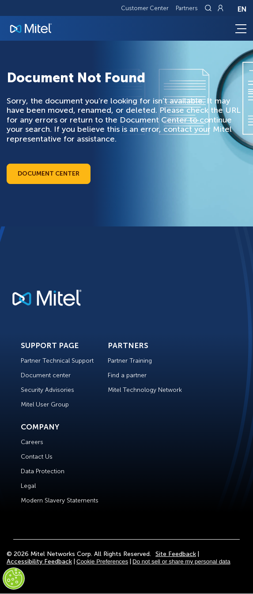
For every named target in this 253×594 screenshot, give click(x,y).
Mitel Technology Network (145, 390)
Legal (28, 486)
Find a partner (127, 375)
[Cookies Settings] (14, 578)
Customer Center (145, 8)
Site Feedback (175, 554)
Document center (46, 375)
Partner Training (130, 360)
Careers (32, 442)
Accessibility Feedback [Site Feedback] (39, 561)
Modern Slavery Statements (59, 500)
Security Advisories (47, 390)
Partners (187, 8)
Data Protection (42, 471)
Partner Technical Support (57, 360)
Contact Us (37, 456)
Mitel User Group (45, 404)
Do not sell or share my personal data (181, 561)
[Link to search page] (209, 8)
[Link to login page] (220, 8)
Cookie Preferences (102, 561)
